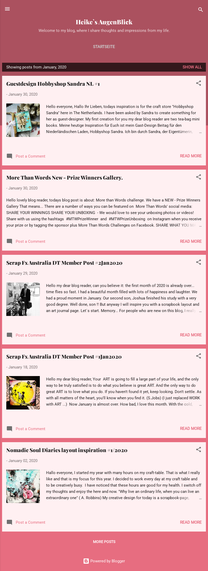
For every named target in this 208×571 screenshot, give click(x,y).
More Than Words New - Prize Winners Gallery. (64, 177)
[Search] (201, 11)
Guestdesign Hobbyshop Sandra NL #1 (53, 83)
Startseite (104, 46)
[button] (198, 84)
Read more (191, 156)
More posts (104, 542)
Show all (192, 67)
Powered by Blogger (104, 561)
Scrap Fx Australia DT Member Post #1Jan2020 (64, 356)
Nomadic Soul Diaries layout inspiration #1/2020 (67, 449)
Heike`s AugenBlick (104, 22)
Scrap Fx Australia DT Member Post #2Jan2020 (64, 262)
